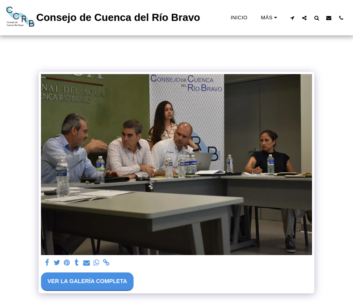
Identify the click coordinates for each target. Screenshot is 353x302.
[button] (292, 18)
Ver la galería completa (87, 281)
